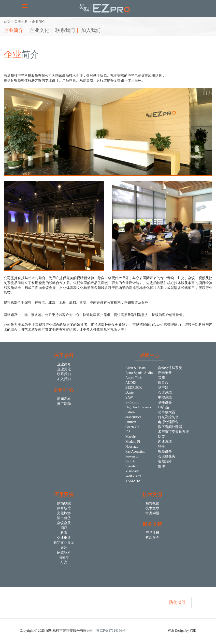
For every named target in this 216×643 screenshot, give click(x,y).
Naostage (131, 446)
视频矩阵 (165, 461)
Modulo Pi (132, 441)
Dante (129, 392)
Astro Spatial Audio (139, 373)
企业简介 (13, 30)
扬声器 (163, 387)
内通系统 (165, 441)
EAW (129, 397)
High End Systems (138, 407)
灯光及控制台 (168, 417)
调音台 (163, 383)
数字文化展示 (64, 542)
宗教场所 (64, 552)
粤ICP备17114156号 (110, 630)
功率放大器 (166, 412)
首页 (7, 22)
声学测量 (165, 373)
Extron (130, 412)
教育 (63, 533)
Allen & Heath (135, 368)
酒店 (63, 528)
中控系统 (165, 397)
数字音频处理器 (170, 427)
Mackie (130, 437)
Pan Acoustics (135, 451)
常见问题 (152, 513)
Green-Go (132, 427)
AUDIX (130, 383)
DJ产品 (163, 407)
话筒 (161, 437)
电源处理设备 (168, 422)
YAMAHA (132, 481)
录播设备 (165, 402)
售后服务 (152, 538)
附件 (161, 466)
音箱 (161, 378)
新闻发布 (64, 399)
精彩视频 (152, 503)
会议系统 (165, 392)
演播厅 (64, 557)
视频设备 (165, 451)
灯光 (63, 562)
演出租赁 (64, 518)
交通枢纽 (64, 538)
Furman (130, 422)
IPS (127, 432)
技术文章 (152, 508)
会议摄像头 (166, 456)
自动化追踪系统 (170, 368)
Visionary (132, 471)
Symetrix (131, 466)
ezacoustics (133, 417)
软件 (161, 446)
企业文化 (39, 30)
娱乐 (63, 547)
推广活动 (64, 404)
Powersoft (132, 456)
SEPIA (130, 461)
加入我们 (91, 30)
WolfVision (133, 476)
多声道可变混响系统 (173, 432)
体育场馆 (64, 508)
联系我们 (65, 30)
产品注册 (152, 533)
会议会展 (64, 523)
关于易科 (21, 22)
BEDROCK (133, 387)
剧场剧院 (64, 503)
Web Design (177, 630)
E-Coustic (132, 402)
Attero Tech (133, 378)
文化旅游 (64, 513)
